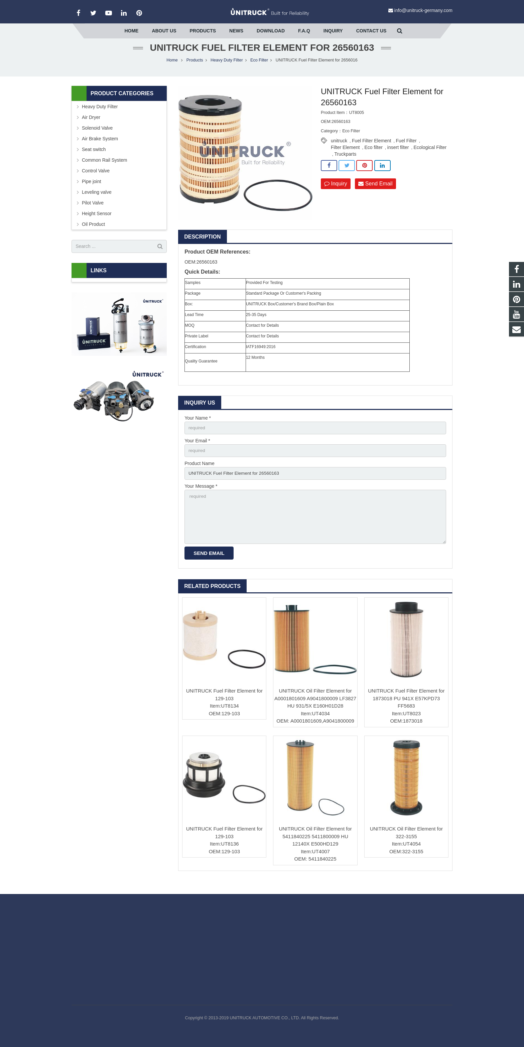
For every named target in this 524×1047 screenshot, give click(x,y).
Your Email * (197, 449)
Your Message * (200, 495)
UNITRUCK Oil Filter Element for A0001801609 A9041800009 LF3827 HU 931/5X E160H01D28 (315, 709)
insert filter (398, 155)
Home (172, 68)
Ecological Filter (429, 155)
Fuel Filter (406, 149)
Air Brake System (100, 147)
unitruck (339, 149)
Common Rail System (104, 168)
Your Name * (197, 426)
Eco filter (373, 155)
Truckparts (346, 162)
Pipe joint (91, 189)
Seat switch (94, 157)
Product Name (199, 472)
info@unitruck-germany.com (423, 10)
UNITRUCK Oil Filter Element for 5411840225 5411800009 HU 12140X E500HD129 (315, 848)
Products (194, 68)
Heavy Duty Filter (227, 68)
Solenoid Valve (97, 136)
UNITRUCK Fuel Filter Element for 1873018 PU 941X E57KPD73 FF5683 (406, 709)
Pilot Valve (93, 211)
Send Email (375, 192)
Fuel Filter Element (371, 149)
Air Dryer (91, 125)
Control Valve (96, 179)
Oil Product (93, 232)
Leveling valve (97, 200)
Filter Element (345, 155)
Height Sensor (97, 222)
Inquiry (335, 192)
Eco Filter (259, 68)
